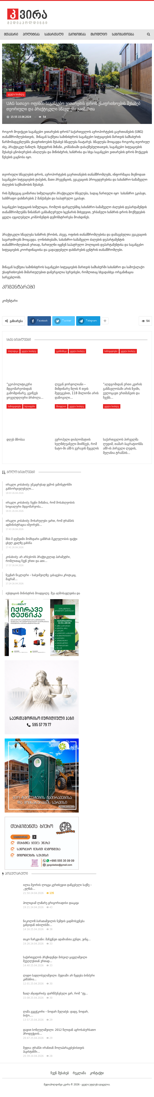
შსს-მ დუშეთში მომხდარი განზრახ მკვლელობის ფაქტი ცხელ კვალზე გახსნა (41, 542)
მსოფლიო (99, 34)
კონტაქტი (97, 1073)
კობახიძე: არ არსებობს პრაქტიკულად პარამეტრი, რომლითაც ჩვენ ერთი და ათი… (38, 560)
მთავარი (11, 34)
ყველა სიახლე (16, 94)
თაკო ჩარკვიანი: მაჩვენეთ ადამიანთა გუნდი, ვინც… (57, 939)
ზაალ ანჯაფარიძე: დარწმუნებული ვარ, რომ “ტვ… (55, 993)
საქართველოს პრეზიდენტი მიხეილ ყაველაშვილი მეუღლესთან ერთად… (55, 959)
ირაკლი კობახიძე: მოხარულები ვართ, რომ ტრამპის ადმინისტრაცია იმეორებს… (40, 523)
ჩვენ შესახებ (60, 1073)
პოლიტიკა (31, 34)
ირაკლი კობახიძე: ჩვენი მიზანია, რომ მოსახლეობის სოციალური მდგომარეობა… (40, 505)
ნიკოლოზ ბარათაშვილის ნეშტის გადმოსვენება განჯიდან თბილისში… (53, 923)
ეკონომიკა (77, 34)
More (115, 34)
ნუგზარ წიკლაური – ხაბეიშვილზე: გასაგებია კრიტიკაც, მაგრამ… (41, 578)
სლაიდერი (30, 406)
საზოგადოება (110, 351)
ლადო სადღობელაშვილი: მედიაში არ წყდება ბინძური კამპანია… (59, 977)
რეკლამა (79, 1073)
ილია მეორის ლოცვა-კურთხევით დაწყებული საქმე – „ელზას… (57, 887)
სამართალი (53, 34)
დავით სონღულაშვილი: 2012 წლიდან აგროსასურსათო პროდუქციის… (59, 1031)
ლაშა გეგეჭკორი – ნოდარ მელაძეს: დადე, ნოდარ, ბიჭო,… (56, 1013)
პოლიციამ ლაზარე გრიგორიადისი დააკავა (51, 903)
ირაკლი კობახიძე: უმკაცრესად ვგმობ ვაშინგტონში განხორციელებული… (39, 487)
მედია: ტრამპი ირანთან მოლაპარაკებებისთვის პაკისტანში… (53, 1049)
